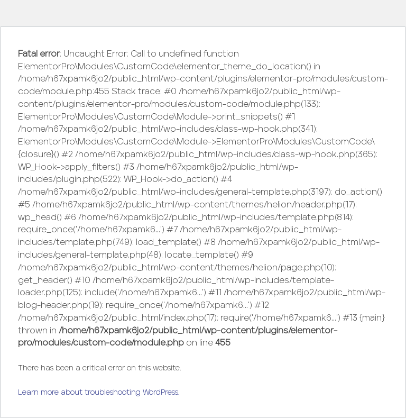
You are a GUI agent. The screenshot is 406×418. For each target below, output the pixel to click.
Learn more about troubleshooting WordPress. (98, 392)
